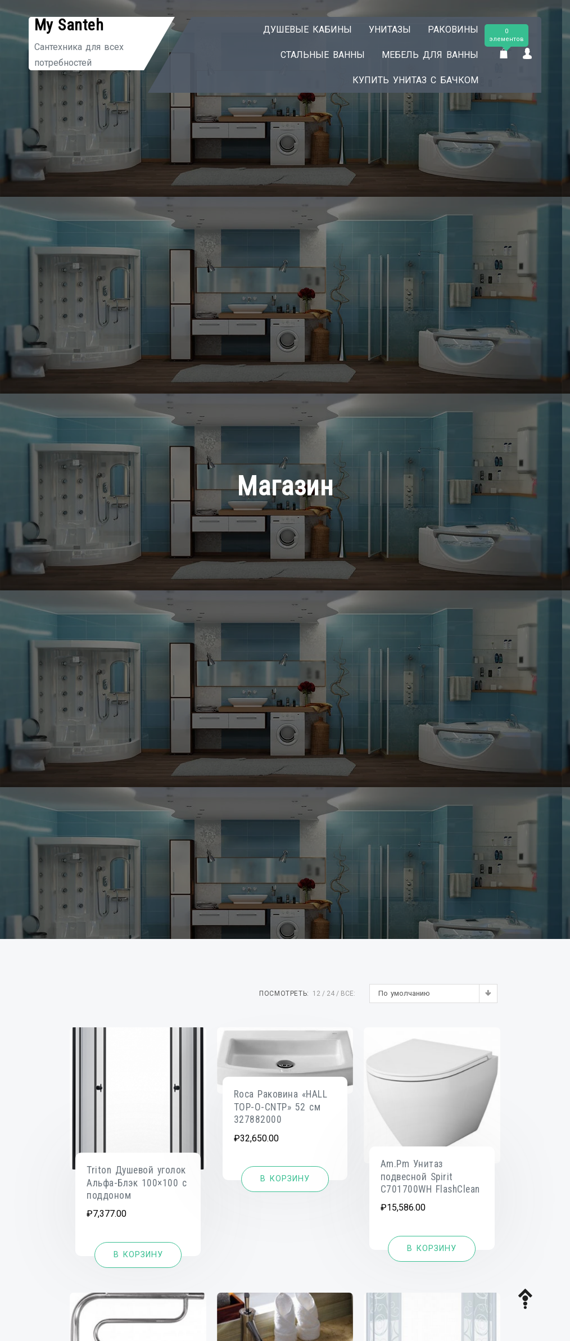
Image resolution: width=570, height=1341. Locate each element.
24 (330, 993)
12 (316, 993)
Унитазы (390, 29)
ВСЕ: (348, 993)
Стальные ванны (323, 54)
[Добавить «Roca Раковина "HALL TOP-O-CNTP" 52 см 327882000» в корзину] (285, 1179)
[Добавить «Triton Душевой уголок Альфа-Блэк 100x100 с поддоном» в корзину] (138, 1255)
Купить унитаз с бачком (415, 80)
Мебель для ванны (430, 54)
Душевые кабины (307, 29)
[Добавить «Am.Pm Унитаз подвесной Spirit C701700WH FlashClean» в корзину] (432, 1249)
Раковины (453, 29)
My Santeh (69, 25)
